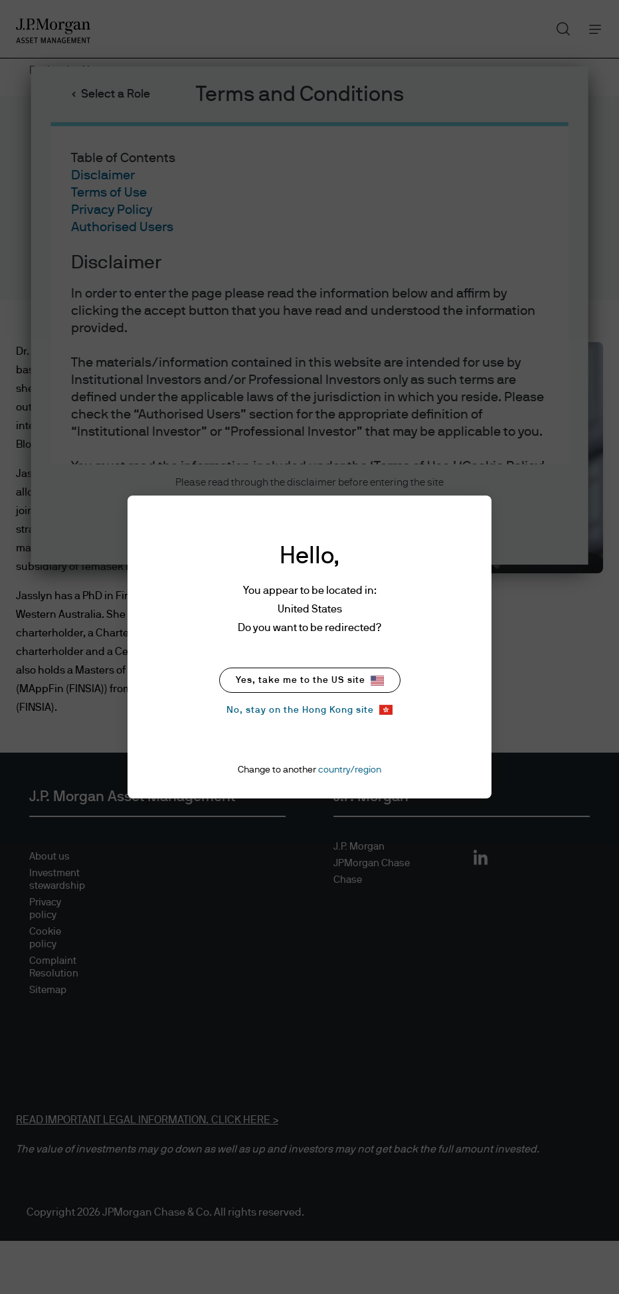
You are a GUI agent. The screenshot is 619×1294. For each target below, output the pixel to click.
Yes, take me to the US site (310, 681)
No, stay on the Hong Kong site (309, 710)
